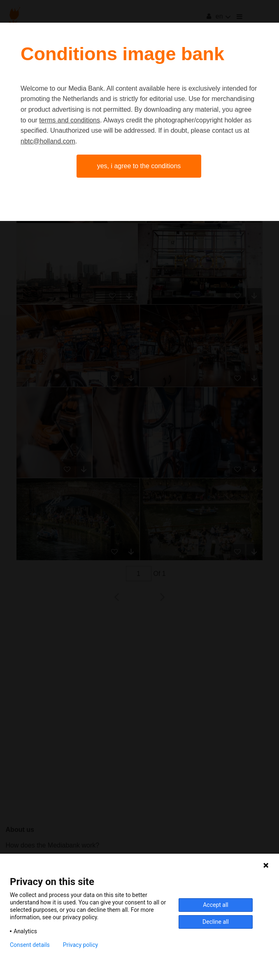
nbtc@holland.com (48, 141)
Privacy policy (80, 945)
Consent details (30, 945)
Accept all (215, 905)
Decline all (215, 921)
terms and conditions (69, 120)
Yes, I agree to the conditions (139, 165)
